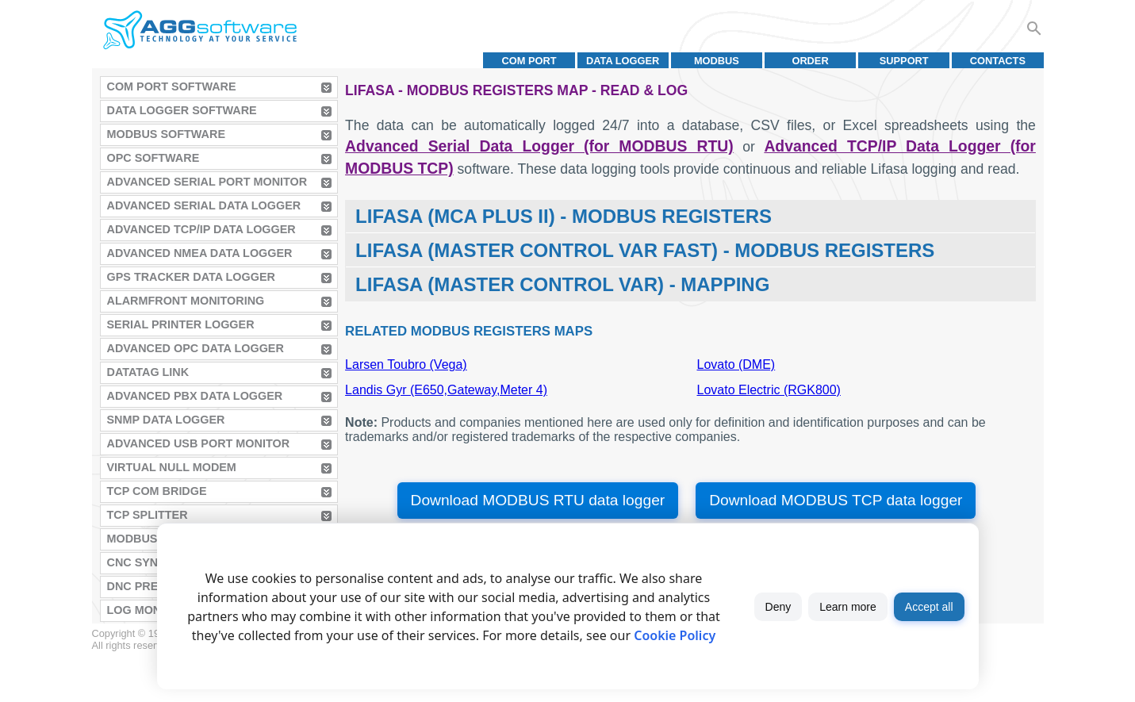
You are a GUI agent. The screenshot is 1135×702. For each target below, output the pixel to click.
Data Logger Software (182, 110)
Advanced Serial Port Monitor (207, 181)
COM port (528, 61)
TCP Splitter (147, 514)
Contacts (998, 61)
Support (904, 61)
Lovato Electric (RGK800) (769, 390)
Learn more (847, 606)
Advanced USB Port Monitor (198, 443)
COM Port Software (171, 86)
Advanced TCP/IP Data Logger (201, 229)
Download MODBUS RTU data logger (538, 500)
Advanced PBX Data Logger (195, 395)
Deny (778, 606)
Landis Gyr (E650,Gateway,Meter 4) (446, 390)
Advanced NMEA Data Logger (200, 253)
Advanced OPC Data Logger (195, 348)
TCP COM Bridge (157, 491)
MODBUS (716, 61)
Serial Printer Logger (181, 324)
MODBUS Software (166, 134)
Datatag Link (148, 372)
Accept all (929, 606)
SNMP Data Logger (166, 419)
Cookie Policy (674, 635)
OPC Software (153, 158)
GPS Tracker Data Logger (191, 276)
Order (810, 61)
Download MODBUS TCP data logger (835, 500)
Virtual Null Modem (171, 467)
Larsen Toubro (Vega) (406, 364)
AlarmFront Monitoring (186, 300)
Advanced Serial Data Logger (204, 205)
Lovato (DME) (736, 364)
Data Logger (622, 61)
